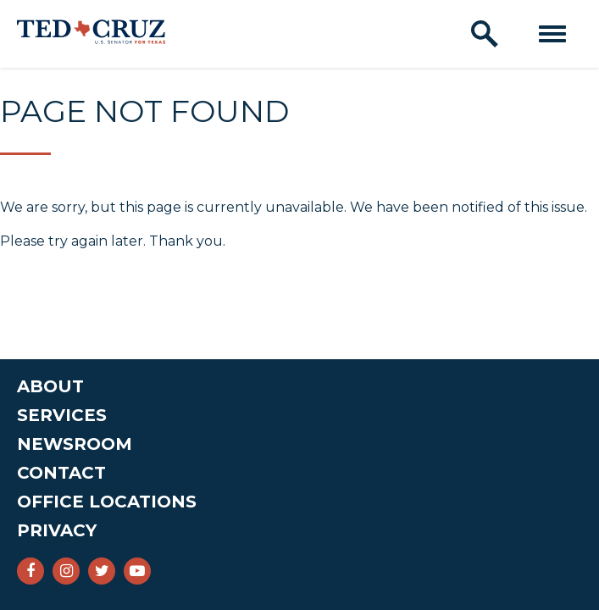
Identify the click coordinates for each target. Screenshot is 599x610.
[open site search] (484, 34)
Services (62, 415)
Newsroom (74, 444)
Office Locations (107, 501)
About (50, 386)
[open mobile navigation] (552, 34)
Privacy (57, 530)
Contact (61, 473)
